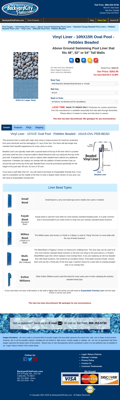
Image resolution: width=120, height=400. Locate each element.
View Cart (102, 20)
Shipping (39, 127)
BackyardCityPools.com (13, 20)
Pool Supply (7, 27)
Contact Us (86, 363)
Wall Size (55, 89)
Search (114, 20)
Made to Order (57, 98)
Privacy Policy (87, 360)
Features (18, 127)
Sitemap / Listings (89, 357)
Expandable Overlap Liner (92, 291)
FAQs (28, 127)
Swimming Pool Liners (25, 27)
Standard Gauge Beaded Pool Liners (89, 27)
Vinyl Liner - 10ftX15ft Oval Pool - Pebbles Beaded (43, 29)
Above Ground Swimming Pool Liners (54, 27)
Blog (92, 20)
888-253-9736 (112, 5)
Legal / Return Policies (91, 354)
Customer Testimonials (91, 366)
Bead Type (55, 80)
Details (6, 127)
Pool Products (33, 20)
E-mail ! (56, 323)
